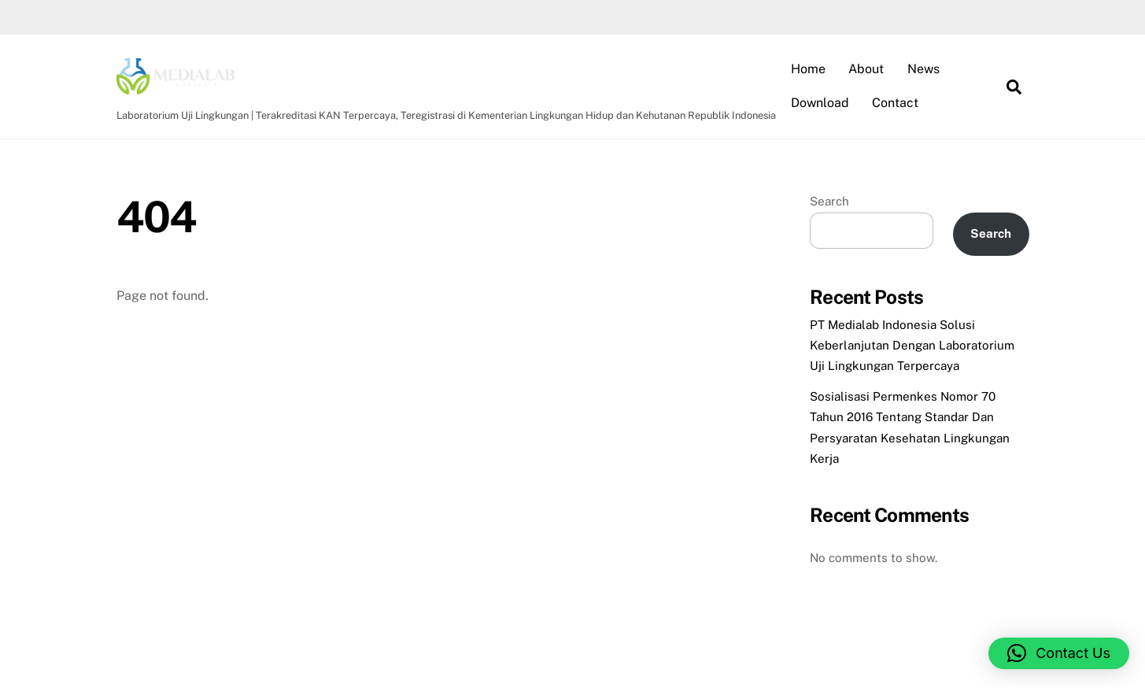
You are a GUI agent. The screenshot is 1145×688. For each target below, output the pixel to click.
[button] (1058, 653)
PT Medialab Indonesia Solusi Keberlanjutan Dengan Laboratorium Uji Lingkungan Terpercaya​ (912, 345)
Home (808, 68)
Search (829, 201)
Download (820, 102)
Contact (895, 102)
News (923, 68)
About (866, 68)
